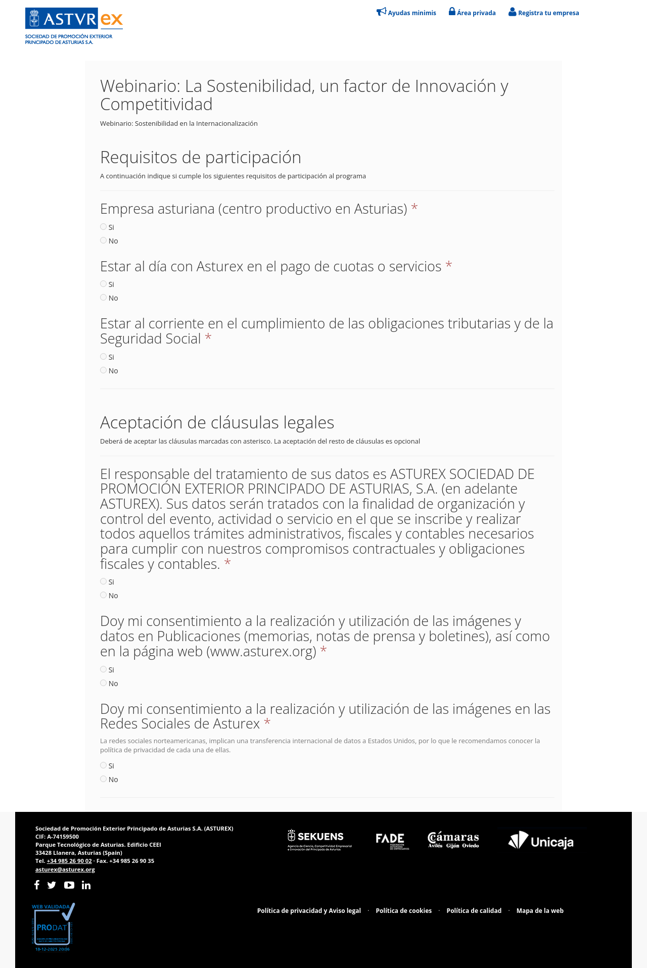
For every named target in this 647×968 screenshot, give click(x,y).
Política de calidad (474, 910)
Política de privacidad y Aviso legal (309, 910)
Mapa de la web (540, 910)
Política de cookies (404, 910)
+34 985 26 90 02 (69, 860)
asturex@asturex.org (65, 869)
